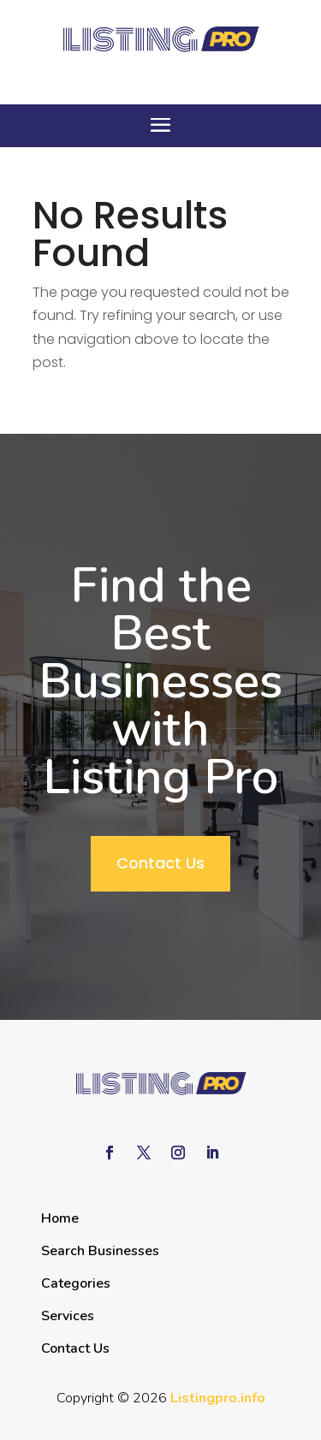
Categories (75, 1283)
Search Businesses (100, 1250)
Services (67, 1316)
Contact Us (160, 863)
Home (60, 1218)
